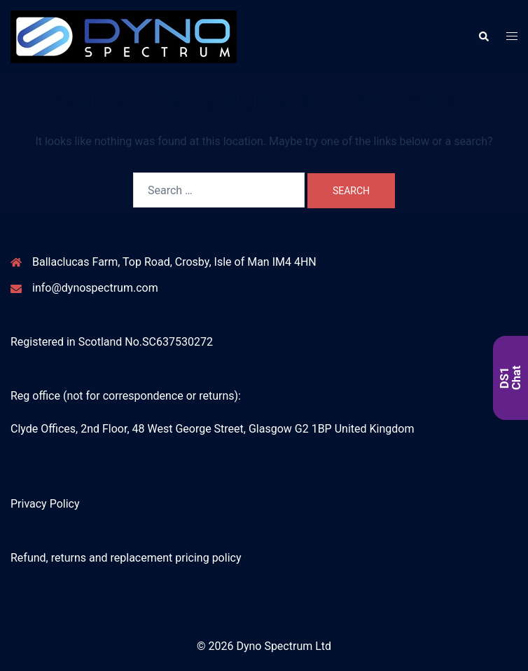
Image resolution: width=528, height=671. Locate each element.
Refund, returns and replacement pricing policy (126, 557)
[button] (483, 36)
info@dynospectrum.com (95, 287)
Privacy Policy (45, 503)
